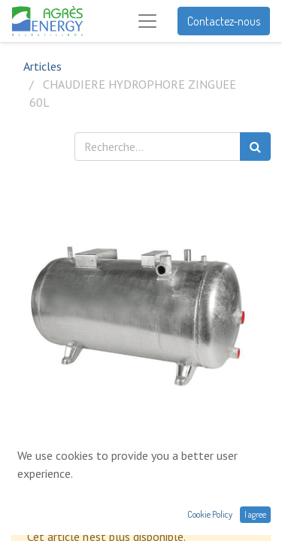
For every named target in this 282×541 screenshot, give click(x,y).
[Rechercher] (255, 146)
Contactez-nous (223, 21)
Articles (42, 66)
